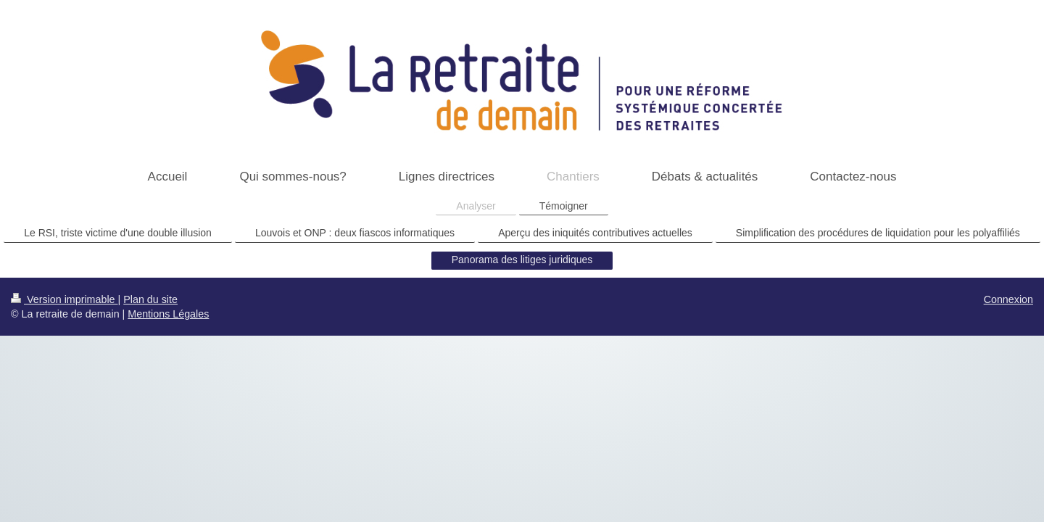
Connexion (1008, 299)
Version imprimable (64, 299)
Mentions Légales (168, 314)
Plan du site (150, 299)
